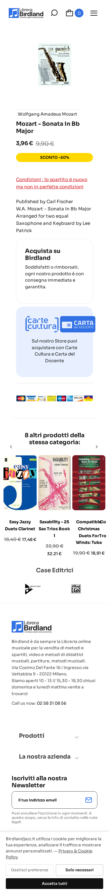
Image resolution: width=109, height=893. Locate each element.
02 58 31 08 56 (51, 703)
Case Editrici (54, 570)
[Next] (97, 447)
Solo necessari (79, 870)
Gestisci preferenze (29, 870)
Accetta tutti (54, 883)
